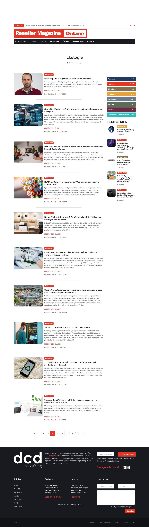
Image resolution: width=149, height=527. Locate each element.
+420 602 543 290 (52, 490)
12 (78, 433)
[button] (132, 41)
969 (132, 89)
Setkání (16, 503)
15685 (132, 84)
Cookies (117, 522)
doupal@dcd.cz (51, 493)
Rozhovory (18, 499)
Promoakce (54, 41)
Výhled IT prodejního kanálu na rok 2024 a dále (67, 327)
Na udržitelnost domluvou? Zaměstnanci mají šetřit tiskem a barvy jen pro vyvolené (72, 218)
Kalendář (43, 41)
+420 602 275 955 (78, 490)
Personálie (18, 506)
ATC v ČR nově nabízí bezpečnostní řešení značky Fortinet (124, 162)
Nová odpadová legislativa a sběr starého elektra (67, 78)
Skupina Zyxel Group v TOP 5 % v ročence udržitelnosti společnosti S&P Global (70, 401)
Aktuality (17, 485)
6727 (132, 94)
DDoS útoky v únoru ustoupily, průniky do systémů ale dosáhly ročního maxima (124, 179)
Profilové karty (21, 41)
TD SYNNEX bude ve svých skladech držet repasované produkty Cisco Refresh (70, 363)
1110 (133, 109)
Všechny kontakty (53, 497)
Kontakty (90, 41)
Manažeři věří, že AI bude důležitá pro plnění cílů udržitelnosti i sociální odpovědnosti (73, 148)
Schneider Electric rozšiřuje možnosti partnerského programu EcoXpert (73, 110)
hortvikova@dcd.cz (78, 493)
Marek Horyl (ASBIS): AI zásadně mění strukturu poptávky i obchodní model (55, 25)
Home (70, 63)
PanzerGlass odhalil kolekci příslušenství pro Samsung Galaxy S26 (126, 195)
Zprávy (33, 41)
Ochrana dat (92, 522)
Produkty (17, 489)
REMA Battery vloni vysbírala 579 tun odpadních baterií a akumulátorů (71, 183)
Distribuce (18, 492)
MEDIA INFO (75, 497)
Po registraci (53, 456)
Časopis (66, 41)
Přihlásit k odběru (127, 454)
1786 (132, 99)
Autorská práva (105, 522)
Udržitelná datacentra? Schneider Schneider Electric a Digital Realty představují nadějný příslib (73, 291)
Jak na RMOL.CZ (129, 522)
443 (132, 79)
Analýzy (17, 496)
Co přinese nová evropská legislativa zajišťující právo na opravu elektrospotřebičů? (70, 253)
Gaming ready (78, 41)
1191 (133, 104)
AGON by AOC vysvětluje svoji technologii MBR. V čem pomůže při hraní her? (125, 146)
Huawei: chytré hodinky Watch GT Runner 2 (125, 131)
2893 (132, 114)
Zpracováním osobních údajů (108, 461)
